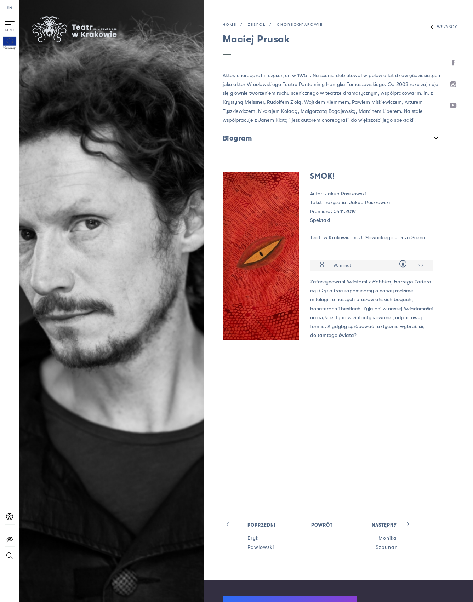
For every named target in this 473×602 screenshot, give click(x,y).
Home (229, 25)
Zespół (257, 25)
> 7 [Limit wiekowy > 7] (420, 265)
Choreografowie (300, 25)
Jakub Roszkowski (369, 203)
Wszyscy (442, 27)
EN (9, 8)
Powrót (322, 525)
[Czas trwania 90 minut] (322, 265)
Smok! (322, 177)
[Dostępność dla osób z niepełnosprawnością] (403, 265)
